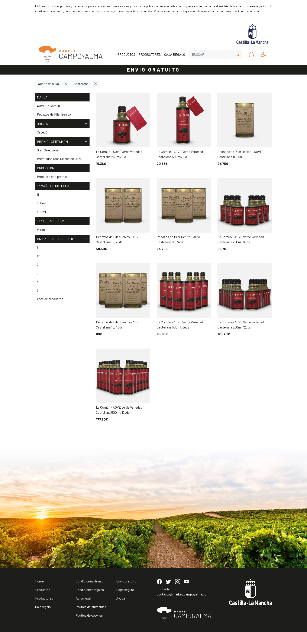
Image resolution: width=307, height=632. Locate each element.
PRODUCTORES (150, 54)
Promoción (62, 168)
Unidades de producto (62, 239)
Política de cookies (89, 615)
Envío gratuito (126, 581)
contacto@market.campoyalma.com (183, 594)
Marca (62, 97)
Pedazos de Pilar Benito (54, 114)
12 (38, 256)
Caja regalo (43, 607)
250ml (41, 203)
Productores (44, 598)
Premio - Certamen (62, 141)
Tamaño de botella (62, 186)
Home (39, 581)
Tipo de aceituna (62, 221)
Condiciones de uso (89, 581)
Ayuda (120, 598)
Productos (42, 590)
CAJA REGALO (174, 54)
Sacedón (43, 132)
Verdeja (42, 229)
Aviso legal (83, 598)
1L (38, 194)
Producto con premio (52, 176)
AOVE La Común (48, 106)
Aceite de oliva (48, 84)
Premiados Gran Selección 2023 (59, 159)
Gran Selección (47, 150)
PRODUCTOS (126, 54)
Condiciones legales (90, 590)
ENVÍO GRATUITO (153, 69)
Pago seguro (125, 590)
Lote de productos (50, 299)
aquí (256, 11)
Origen (62, 123)
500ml (41, 212)
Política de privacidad (91, 607)
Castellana (81, 84)
